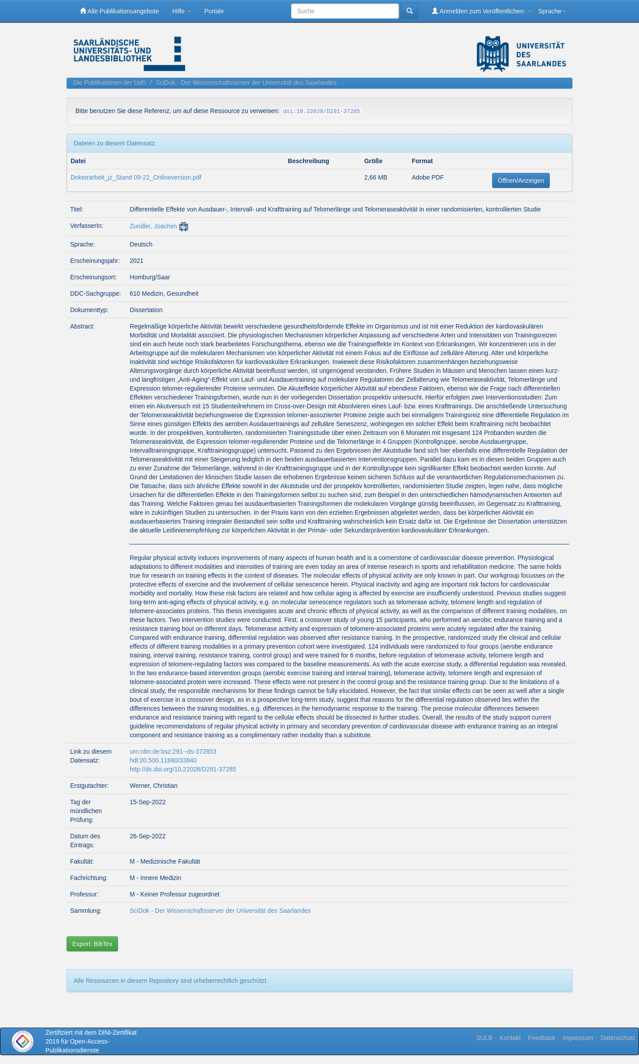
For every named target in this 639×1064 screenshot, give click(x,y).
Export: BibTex (92, 943)
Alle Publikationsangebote (119, 11)
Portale (214, 11)
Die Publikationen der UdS (109, 82)
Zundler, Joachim (153, 226)
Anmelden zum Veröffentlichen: (482, 11)
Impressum (578, 1037)
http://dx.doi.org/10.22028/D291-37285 (183, 769)
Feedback (541, 1037)
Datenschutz (617, 1037)
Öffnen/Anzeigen (521, 180)
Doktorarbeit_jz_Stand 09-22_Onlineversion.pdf (136, 177)
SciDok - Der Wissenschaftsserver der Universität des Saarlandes (246, 82)
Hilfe (181, 11)
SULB (484, 1037)
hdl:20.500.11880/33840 (163, 760)
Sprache (552, 11)
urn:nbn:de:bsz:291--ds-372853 (173, 751)
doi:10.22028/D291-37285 (321, 112)
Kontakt (510, 1037)
